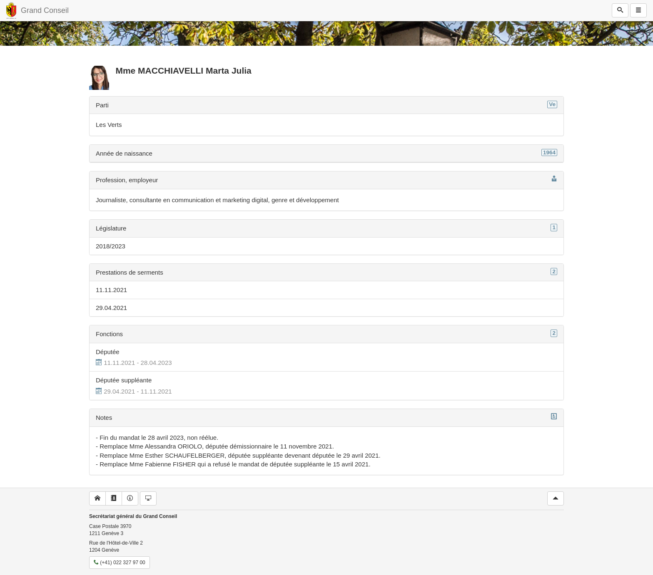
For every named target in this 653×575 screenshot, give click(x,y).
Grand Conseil (45, 10)
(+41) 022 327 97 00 (119, 562)
